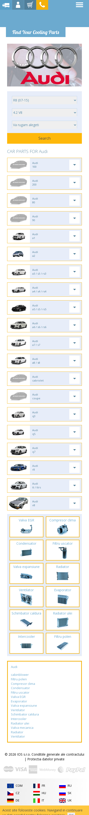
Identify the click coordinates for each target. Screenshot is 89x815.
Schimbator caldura (25, 714)
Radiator (17, 732)
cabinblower (20, 674)
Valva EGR (18, 697)
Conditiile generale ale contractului (58, 754)
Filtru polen (19, 679)
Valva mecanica (22, 727)
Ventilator (18, 710)
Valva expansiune (24, 705)
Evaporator (19, 701)
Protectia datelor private (46, 759)
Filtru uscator (20, 692)
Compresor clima (23, 684)
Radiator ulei (20, 723)
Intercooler (19, 719)
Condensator (20, 688)
